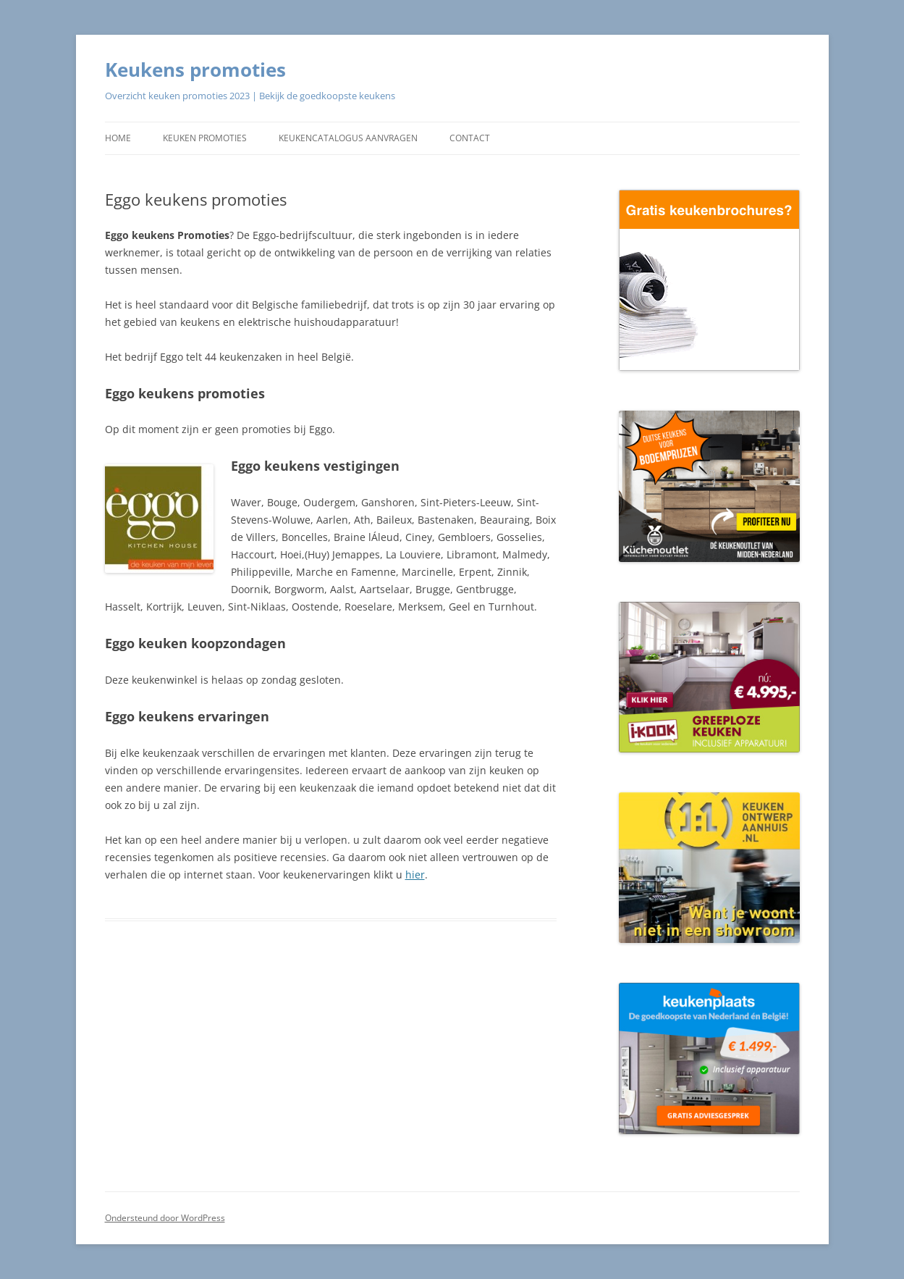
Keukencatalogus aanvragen (348, 138)
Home (118, 138)
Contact (469, 138)
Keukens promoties (195, 69)
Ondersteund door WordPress (165, 1218)
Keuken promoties (205, 138)
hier (415, 874)
